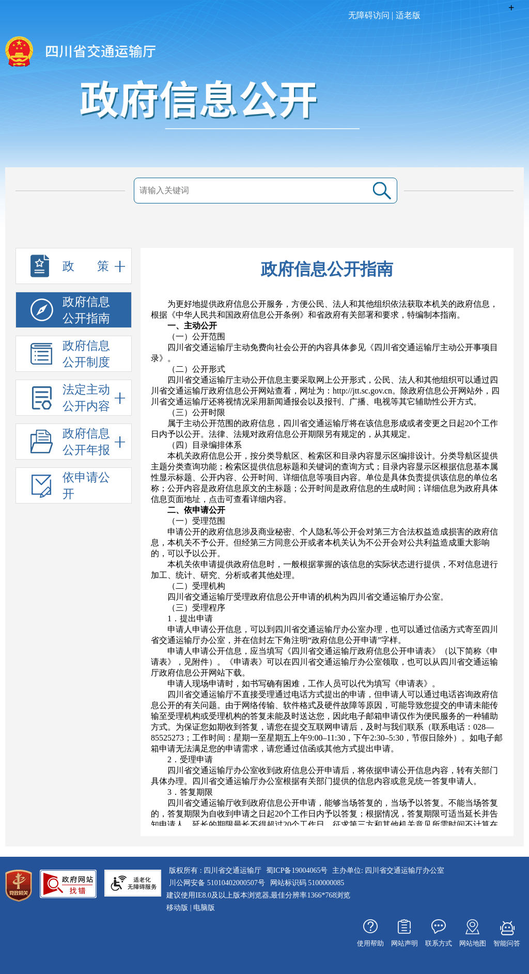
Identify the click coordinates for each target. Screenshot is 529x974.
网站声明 (404, 943)
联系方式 (438, 943)
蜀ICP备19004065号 (297, 870)
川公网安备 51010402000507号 (217, 883)
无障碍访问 (369, 15)
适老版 (408, 15)
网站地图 (472, 943)
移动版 (177, 908)
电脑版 (204, 908)
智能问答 (506, 943)
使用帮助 (370, 943)
